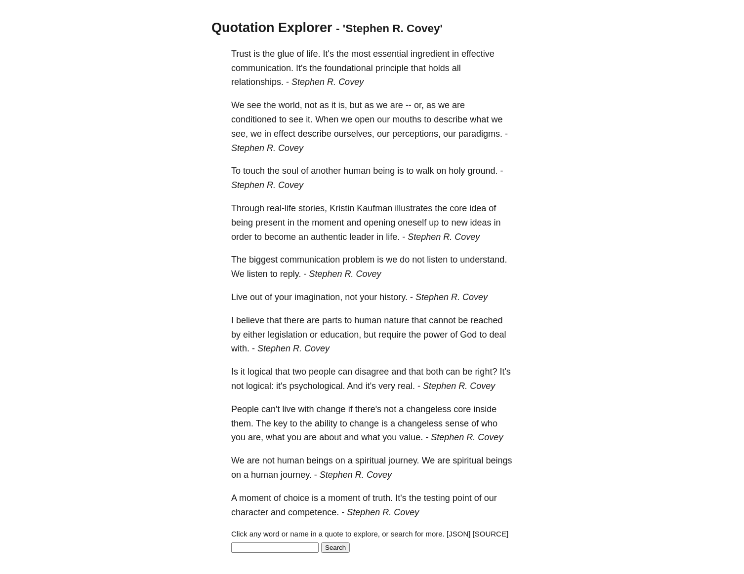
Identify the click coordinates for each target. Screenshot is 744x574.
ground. (482, 171)
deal (497, 335)
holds (439, 68)
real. (406, 386)
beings (320, 460)
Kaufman (374, 208)
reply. (290, 274)
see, (239, 134)
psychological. (317, 386)
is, (342, 105)
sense (457, 423)
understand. (483, 260)
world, (290, 105)
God (468, 335)
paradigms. (480, 134)
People (245, 409)
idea (477, 208)
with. (240, 348)
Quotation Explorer (271, 27)
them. (242, 423)
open (364, 119)
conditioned (254, 119)
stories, (312, 208)
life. (313, 54)
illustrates (413, 208)
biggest (263, 260)
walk (425, 171)
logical (260, 372)
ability (326, 423)
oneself (412, 223)
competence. (313, 512)
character (249, 512)
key (281, 423)
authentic (329, 237)
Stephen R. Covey (327, 82)
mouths (406, 119)
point (462, 498)
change (331, 409)
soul (290, 171)
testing (437, 498)
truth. (382, 498)
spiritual (370, 460)
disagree (372, 372)
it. (309, 119)
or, (419, 105)
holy (457, 171)
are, (255, 437)
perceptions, (416, 134)
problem (358, 260)
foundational (349, 68)
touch (254, 171)
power (435, 335)
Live (239, 297)
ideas (480, 223)
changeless (428, 409)
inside (484, 409)
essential (390, 54)
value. (411, 437)
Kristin (342, 208)
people (322, 372)
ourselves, (354, 134)
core (458, 208)
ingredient (430, 54)
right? (486, 372)
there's (368, 409)
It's (328, 54)
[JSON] (458, 534)
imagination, (318, 297)
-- (409, 105)
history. (393, 297)
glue (285, 54)
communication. (262, 68)
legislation (287, 335)
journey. (403, 460)
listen (437, 260)
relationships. (257, 82)
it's (281, 386)
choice (296, 498)
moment (328, 223)
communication (310, 260)
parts (332, 320)
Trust (241, 54)
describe (450, 119)
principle (392, 68)
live (289, 409)
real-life (281, 208)
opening (379, 223)
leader (361, 237)
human (357, 171)
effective (478, 54)
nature (396, 320)
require (392, 335)
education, (340, 335)
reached (486, 320)
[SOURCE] (491, 534)
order (241, 237)
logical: (260, 386)
